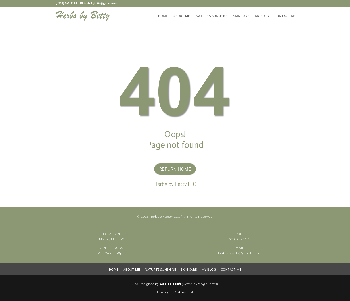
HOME (163, 16)
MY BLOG (262, 16)
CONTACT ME (285, 16)
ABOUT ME (181, 16)
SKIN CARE (241, 16)
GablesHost (184, 292)
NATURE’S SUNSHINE (211, 16)
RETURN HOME (175, 169)
